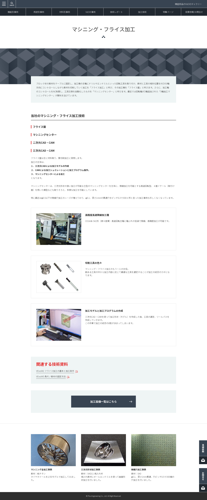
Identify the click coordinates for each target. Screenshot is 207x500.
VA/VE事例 (90, 11)
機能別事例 (13, 11)
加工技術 (142, 11)
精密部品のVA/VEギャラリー (188, 4)
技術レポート (116, 11)
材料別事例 (64, 11)
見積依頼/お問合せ (194, 11)
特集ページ (168, 11)
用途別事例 (39, 11)
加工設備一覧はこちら (103, 401)
